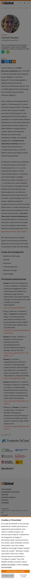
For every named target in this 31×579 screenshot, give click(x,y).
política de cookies (8, 565)
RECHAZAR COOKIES (7, 576)
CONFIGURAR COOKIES (23, 576)
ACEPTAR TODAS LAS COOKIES (15, 571)
